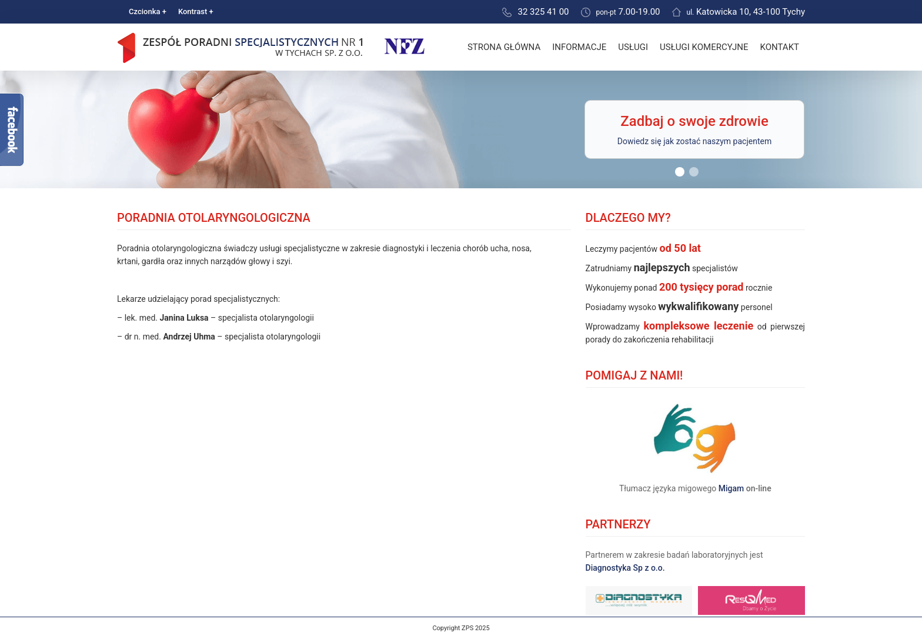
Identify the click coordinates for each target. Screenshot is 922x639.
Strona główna (503, 47)
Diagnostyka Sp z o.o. (625, 568)
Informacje (579, 47)
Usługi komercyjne (704, 47)
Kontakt (779, 47)
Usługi (633, 47)
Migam (731, 488)
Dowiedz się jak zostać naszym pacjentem (694, 141)
